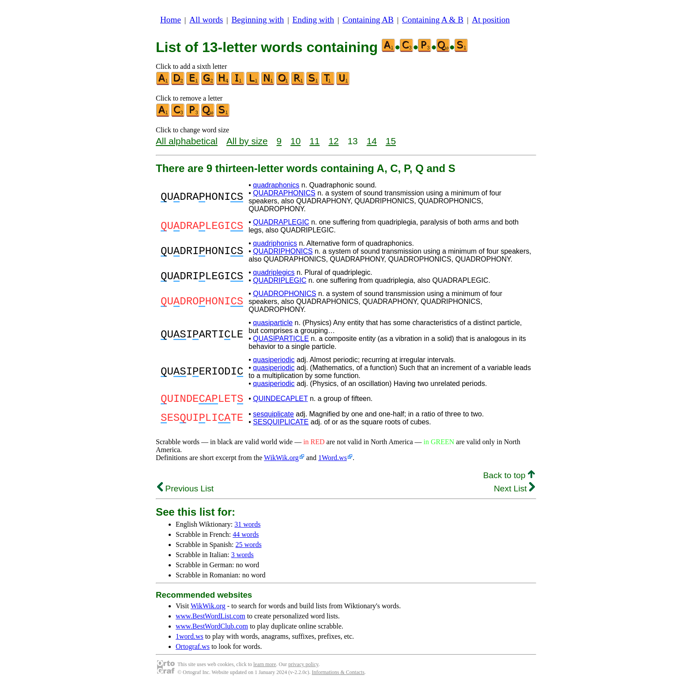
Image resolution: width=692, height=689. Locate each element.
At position (491, 19)
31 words (247, 527)
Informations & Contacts (338, 675)
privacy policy (303, 667)
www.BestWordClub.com (212, 629)
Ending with (313, 19)
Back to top (509, 478)
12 (333, 141)
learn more (264, 667)
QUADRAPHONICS (284, 193)
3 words (242, 557)
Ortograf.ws (193, 649)
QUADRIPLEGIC (279, 280)
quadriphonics (275, 243)
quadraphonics (276, 185)
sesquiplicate (273, 416)
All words (206, 19)
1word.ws (189, 639)
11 (314, 141)
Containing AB (368, 19)
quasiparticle (273, 322)
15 (391, 141)
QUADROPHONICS (284, 293)
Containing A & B (432, 19)
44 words (246, 537)
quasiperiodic (273, 359)
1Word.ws (332, 460)
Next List (514, 491)
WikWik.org (281, 460)
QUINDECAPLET (280, 400)
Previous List (185, 491)
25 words (249, 547)
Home (170, 19)
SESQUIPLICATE (280, 424)
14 (372, 141)
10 (295, 141)
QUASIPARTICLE (281, 338)
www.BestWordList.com (210, 618)
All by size (247, 141)
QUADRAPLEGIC (281, 222)
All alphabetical (187, 141)
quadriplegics (273, 272)
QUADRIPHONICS (282, 251)
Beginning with (258, 19)
